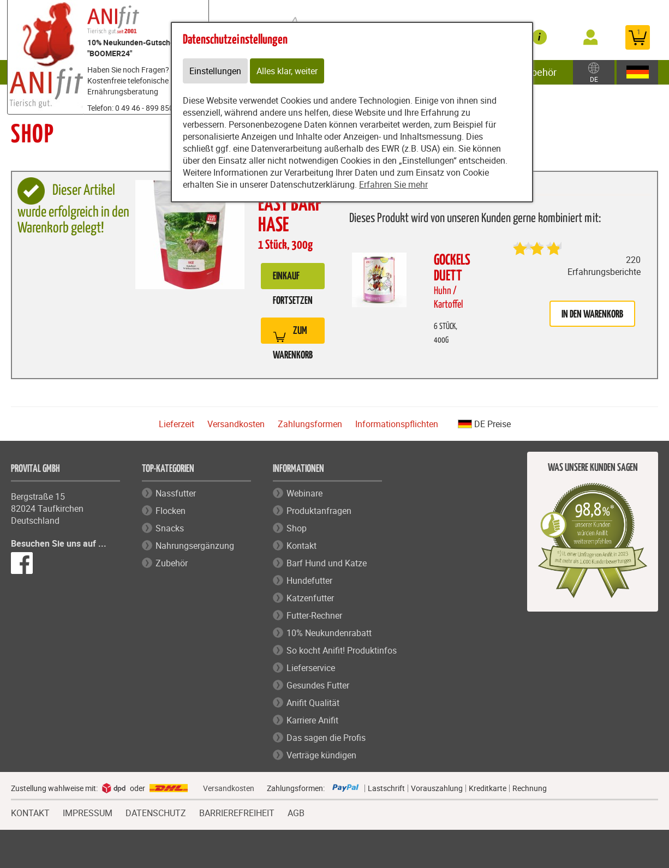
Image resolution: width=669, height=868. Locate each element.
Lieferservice (310, 668)
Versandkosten (236, 424)
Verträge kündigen (321, 755)
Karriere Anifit (312, 720)
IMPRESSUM (87, 812)
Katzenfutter (310, 598)
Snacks (170, 528)
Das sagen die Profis (326, 738)
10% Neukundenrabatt (329, 633)
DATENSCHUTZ (156, 812)
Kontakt (301, 546)
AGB (296, 813)
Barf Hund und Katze (326, 563)
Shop (296, 528)
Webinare (304, 493)
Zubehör (538, 72)
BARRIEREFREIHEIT (236, 812)
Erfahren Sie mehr (393, 184)
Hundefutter (309, 580)
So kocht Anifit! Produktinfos (341, 650)
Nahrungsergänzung (195, 546)
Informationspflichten (396, 424)
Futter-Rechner (314, 615)
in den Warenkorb (592, 314)
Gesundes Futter (317, 685)
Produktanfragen (318, 511)
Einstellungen (215, 71)
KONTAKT (30, 812)
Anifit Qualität (312, 703)
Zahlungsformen (310, 424)
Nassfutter (176, 493)
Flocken (171, 511)
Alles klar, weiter (287, 71)
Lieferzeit (176, 424)
